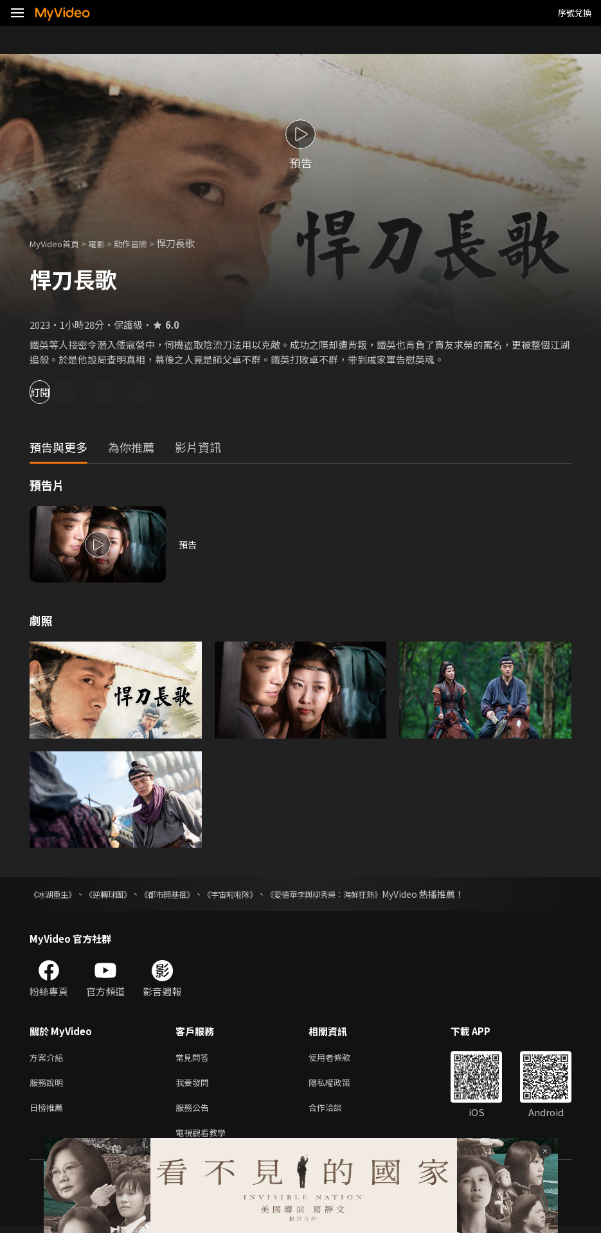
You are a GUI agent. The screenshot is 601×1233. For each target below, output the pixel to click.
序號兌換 (574, 12)
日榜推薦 (49, 1112)
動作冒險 (144, 243)
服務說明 (49, 1085)
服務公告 (194, 1112)
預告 (188, 544)
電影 (106, 243)
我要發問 (194, 1085)
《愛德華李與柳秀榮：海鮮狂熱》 (367, 894)
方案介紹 (49, 1058)
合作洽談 (335, 1112)
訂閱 (55, 392)
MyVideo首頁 (59, 243)
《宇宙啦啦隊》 (259, 894)
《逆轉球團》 (120, 894)
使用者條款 (340, 1058)
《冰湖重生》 (57, 894)
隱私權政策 (340, 1085)
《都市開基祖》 (187, 894)
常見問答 (194, 1058)
